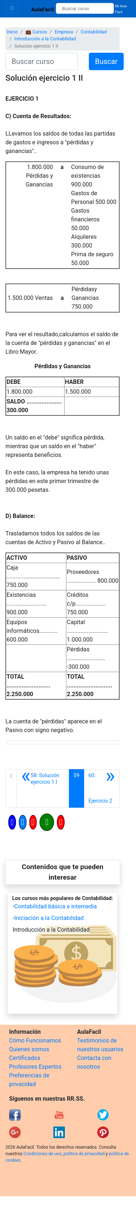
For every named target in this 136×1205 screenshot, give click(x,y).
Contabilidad (94, 32)
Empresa (64, 32)
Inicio (12, 32)
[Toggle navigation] (12, 8)
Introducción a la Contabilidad (45, 38)
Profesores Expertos (35, 1066)
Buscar (106, 61)
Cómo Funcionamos (35, 1040)
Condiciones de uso (43, 1153)
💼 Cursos (36, 32)
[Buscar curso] (85, 8)
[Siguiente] (102, 788)
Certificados (24, 1058)
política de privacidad (83, 1153)
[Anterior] (42, 788)
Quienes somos (29, 1049)
